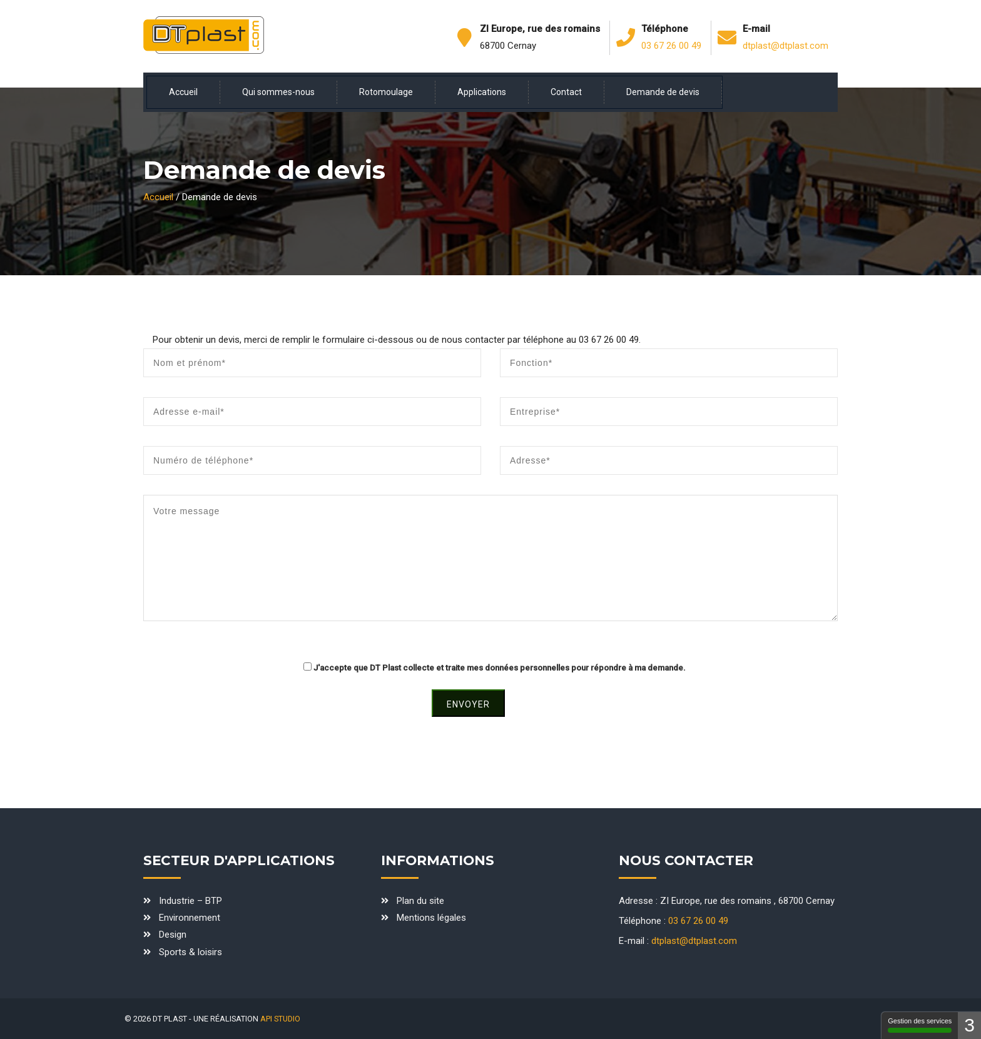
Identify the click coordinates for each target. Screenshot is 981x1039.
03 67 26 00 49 (671, 45)
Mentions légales (431, 917)
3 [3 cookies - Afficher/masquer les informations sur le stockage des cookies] (969, 1025)
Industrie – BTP (190, 900)
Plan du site (420, 900)
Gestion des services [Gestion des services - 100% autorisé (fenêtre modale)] (920, 1025)
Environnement (189, 917)
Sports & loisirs (190, 952)
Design (172, 934)
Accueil (158, 197)
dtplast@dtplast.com (785, 45)
